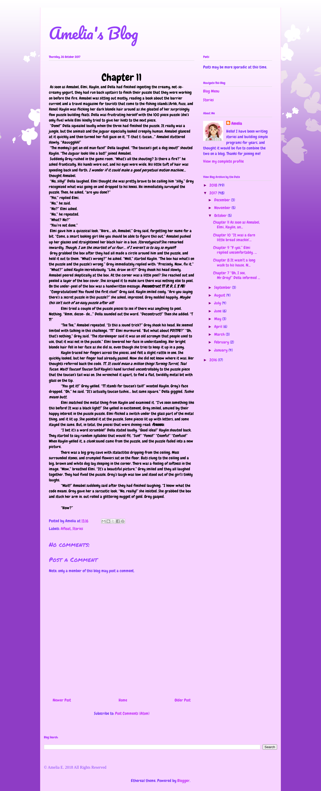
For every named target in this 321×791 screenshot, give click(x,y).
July (218, 303)
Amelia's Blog (93, 33)
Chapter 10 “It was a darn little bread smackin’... (234, 237)
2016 (213, 360)
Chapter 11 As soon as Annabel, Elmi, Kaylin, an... (236, 225)
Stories (77, 528)
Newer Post (62, 700)
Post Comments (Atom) (132, 713)
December (222, 200)
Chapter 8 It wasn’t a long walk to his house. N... (234, 262)
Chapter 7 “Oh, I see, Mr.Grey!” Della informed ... (236, 275)
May (218, 318)
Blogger (183, 780)
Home (123, 700)
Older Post (183, 700)
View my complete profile (223, 161)
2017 (213, 193)
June (218, 311)
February (222, 342)
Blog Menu (211, 91)
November (222, 207)
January (221, 350)
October (221, 215)
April (218, 326)
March (220, 334)
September (223, 287)
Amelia (236, 123)
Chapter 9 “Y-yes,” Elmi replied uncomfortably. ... (235, 250)
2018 (213, 185)
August (220, 295)
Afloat (66, 528)
